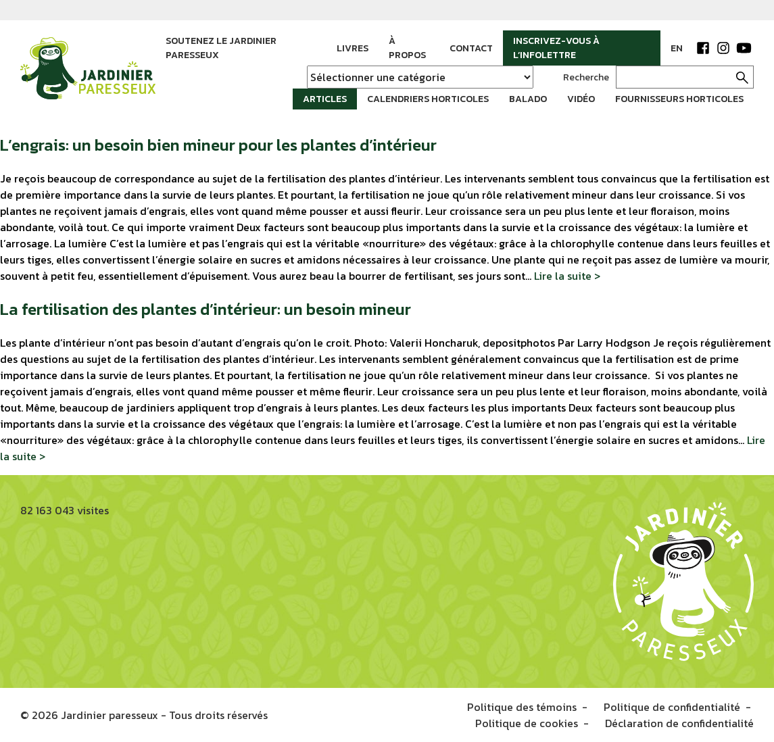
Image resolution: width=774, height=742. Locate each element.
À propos (407, 48)
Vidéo (581, 99)
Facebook (703, 48)
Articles (325, 99)
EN (677, 48)
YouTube (743, 48)
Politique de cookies (526, 723)
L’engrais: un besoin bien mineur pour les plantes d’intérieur (218, 145)
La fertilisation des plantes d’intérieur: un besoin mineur (205, 309)
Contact (471, 48)
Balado (528, 99)
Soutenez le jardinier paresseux (221, 48)
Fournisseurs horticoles (679, 99)
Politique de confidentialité (672, 707)
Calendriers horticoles (428, 99)
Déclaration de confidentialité (679, 723)
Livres (352, 48)
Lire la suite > (567, 276)
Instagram (723, 48)
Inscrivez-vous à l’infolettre (556, 48)
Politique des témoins (522, 707)
